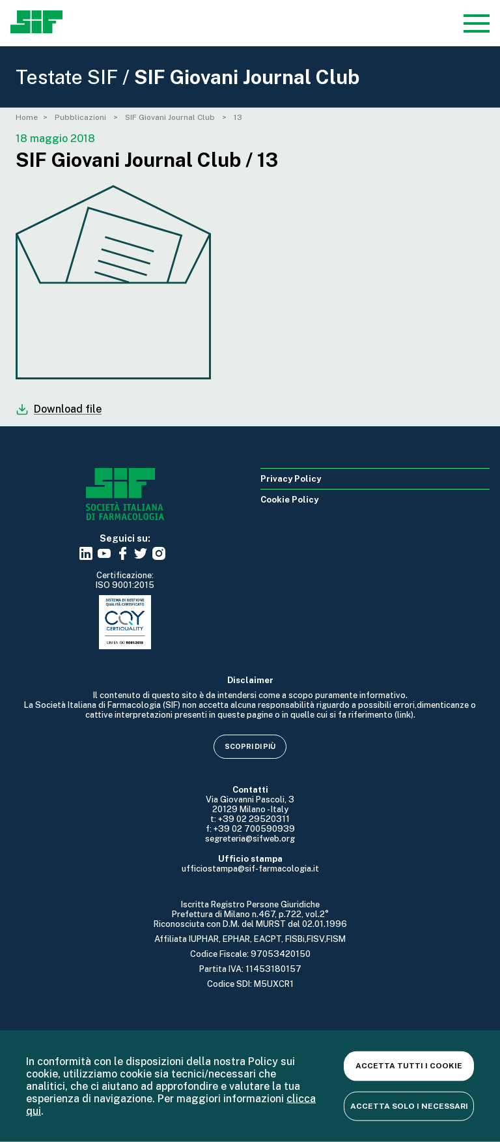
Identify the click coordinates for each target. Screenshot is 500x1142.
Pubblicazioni (81, 117)
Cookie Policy (289, 500)
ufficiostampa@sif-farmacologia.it (250, 868)
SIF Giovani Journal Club (171, 117)
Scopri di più (250, 746)
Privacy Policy (290, 479)
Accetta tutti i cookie (408, 1065)
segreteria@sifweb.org (250, 838)
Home (27, 117)
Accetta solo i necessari (409, 1105)
